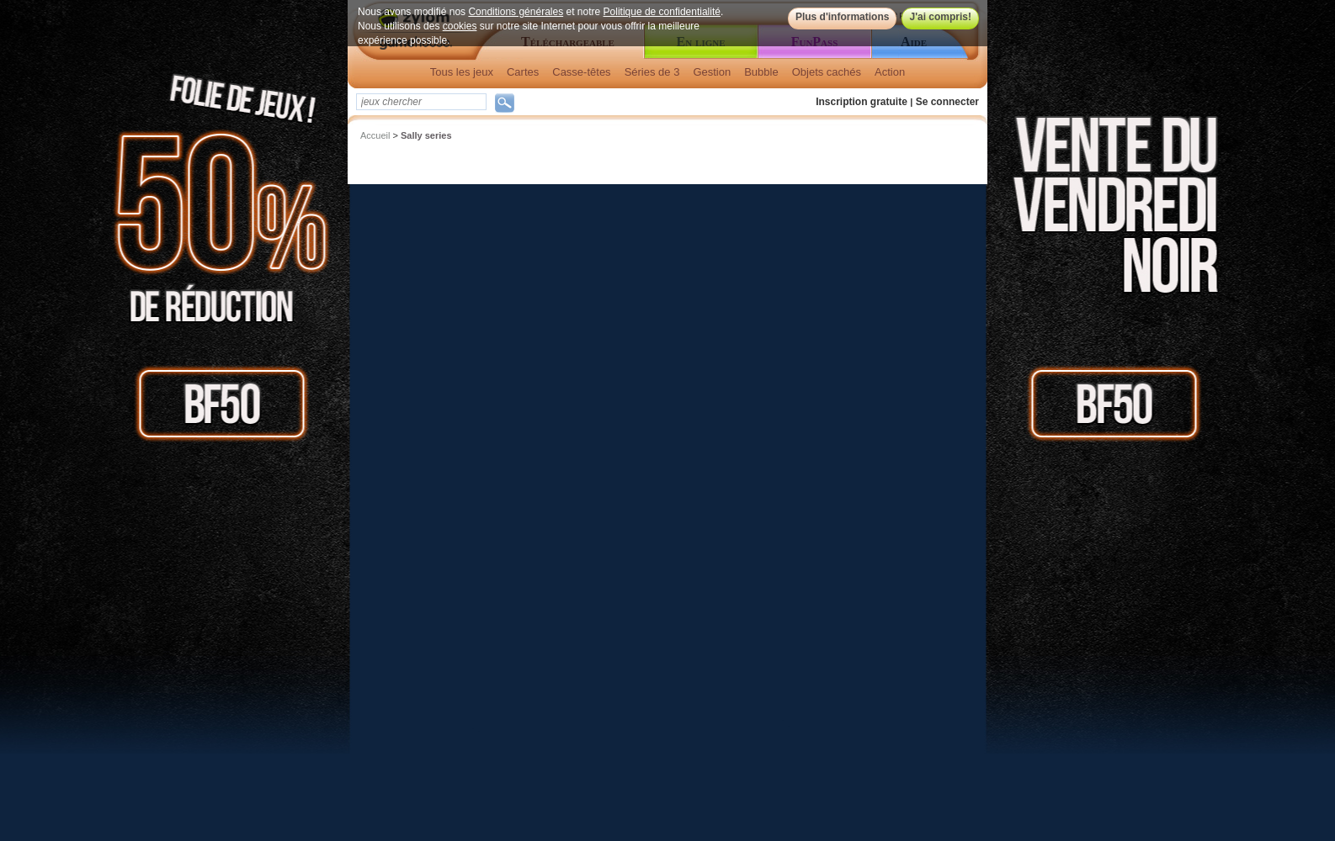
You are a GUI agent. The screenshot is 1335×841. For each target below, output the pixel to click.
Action (890, 72)
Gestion (712, 72)
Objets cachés (826, 72)
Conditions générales (515, 12)
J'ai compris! (940, 17)
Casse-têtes (581, 72)
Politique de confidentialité (662, 12)
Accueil (375, 135)
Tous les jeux (461, 72)
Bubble (761, 72)
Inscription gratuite (861, 102)
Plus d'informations (842, 17)
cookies (460, 26)
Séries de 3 (652, 72)
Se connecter (947, 102)
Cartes (523, 72)
